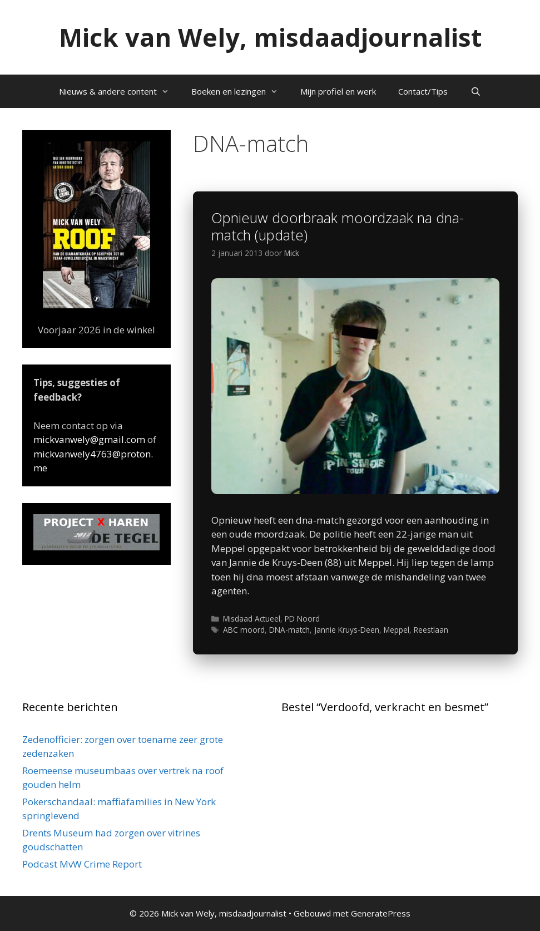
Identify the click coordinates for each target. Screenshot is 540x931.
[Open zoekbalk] (475, 91)
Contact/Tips (423, 91)
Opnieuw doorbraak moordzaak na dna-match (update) (337, 226)
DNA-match (289, 629)
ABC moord (244, 629)
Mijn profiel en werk (338, 91)
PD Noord (302, 618)
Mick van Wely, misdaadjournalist (270, 37)
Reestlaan (431, 629)
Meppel (396, 629)
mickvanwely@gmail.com (89, 439)
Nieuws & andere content (119, 91)
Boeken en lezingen (240, 91)
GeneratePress (380, 913)
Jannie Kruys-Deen (346, 629)
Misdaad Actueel (251, 618)
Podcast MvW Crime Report (82, 864)
